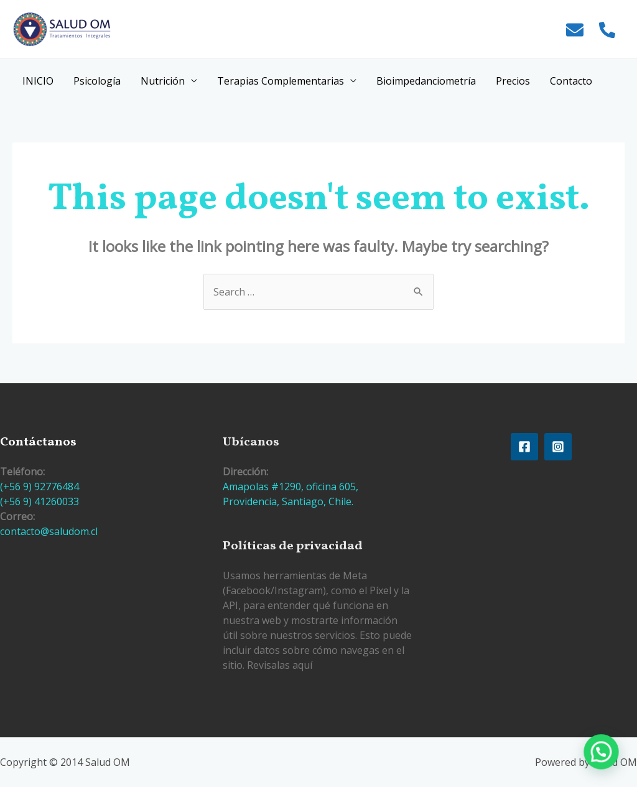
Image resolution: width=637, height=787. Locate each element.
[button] (606, 764)
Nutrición (163, 81)
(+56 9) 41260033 (39, 501)
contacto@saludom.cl (49, 531)
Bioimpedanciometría (426, 81)
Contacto (571, 81)
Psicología (97, 81)
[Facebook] (524, 446)
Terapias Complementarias (280, 81)
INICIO (37, 81)
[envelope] (576, 30)
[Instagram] (558, 446)
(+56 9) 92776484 (39, 486)
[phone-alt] (608, 30)
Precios (513, 81)
